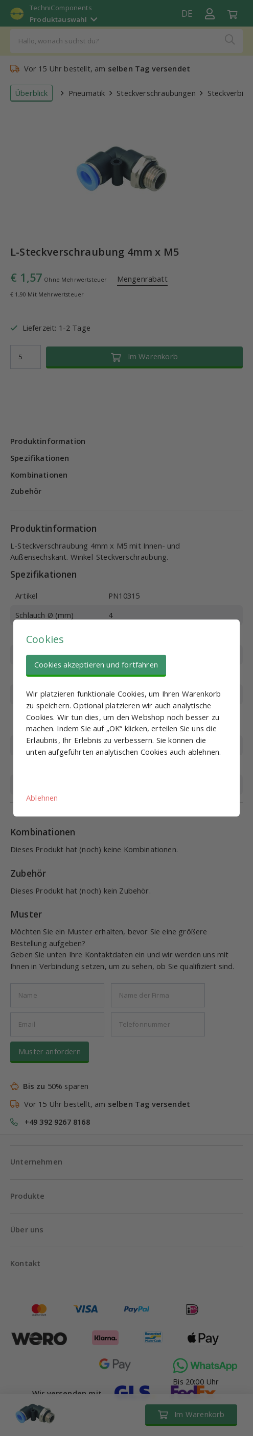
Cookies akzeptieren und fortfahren (96, 664)
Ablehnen (42, 798)
